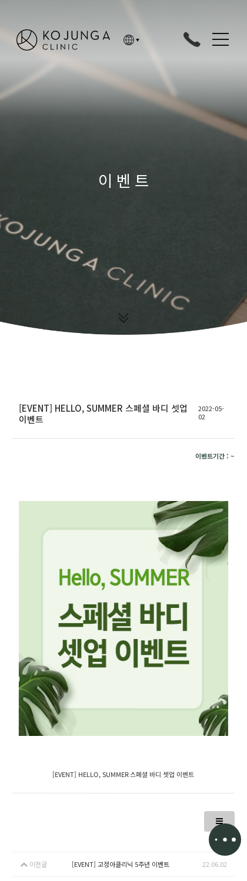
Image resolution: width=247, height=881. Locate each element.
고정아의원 (63, 40)
